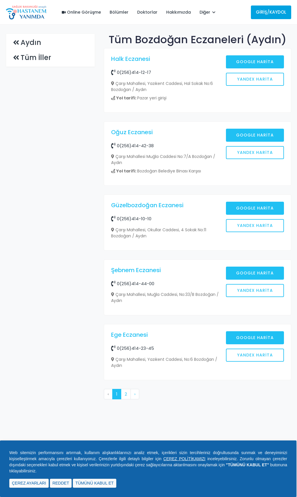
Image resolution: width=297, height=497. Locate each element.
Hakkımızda (178, 12)
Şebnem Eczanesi (136, 363)
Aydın (31, 42)
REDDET (60, 483)
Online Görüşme (81, 12)
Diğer (207, 12)
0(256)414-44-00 (132, 377)
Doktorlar (147, 12)
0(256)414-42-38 (132, 239)
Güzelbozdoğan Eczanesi (147, 298)
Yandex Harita (255, 79)
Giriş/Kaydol (271, 12)
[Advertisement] (197, 164)
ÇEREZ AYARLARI (29, 483)
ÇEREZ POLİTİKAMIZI (184, 458)
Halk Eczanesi (130, 59)
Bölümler (119, 12)
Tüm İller (36, 57)
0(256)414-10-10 (131, 312)
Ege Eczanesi (129, 428)
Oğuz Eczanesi (132, 225)
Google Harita (255, 62)
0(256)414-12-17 (131, 72)
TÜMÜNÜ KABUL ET (94, 483)
